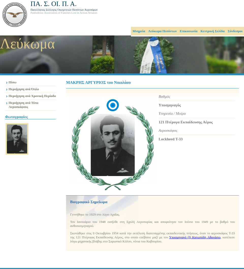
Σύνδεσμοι (235, 31)
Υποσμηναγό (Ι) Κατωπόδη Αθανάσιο (194, 237)
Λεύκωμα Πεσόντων (162, 31)
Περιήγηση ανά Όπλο (24, 89)
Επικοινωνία (188, 31)
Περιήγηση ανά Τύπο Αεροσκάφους (23, 105)
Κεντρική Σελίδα (213, 31)
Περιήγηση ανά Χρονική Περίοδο (32, 96)
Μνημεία (138, 31)
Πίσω (13, 82)
